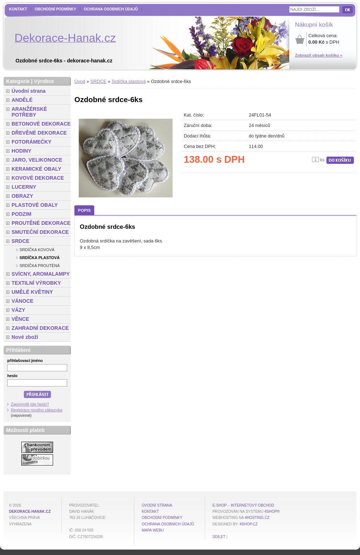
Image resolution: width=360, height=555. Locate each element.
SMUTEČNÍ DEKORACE (40, 232)
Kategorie (18, 81)
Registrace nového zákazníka (36, 410)
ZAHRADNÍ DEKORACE (40, 328)
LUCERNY (24, 187)
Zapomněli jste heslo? (30, 404)
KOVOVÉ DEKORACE (38, 178)
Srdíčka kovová (37, 250)
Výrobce (44, 81)
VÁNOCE (22, 301)
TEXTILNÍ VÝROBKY (36, 283)
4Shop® (271, 512)
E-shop (219, 505)
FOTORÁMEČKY (31, 142)
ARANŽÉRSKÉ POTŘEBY (29, 112)
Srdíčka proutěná (39, 265)
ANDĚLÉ (22, 100)
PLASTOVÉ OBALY (35, 205)
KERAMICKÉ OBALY (36, 169)
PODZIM (21, 214)
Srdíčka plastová (129, 81)
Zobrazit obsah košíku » (318, 55)
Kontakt (18, 9)
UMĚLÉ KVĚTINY (32, 292)
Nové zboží (25, 337)
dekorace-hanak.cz (30, 512)
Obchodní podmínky (55, 9)
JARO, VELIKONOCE (37, 160)
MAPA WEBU (153, 530)
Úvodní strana (28, 91)
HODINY (21, 151)
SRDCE (98, 81)
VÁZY (18, 310)
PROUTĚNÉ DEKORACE (41, 223)
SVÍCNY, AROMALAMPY (41, 274)
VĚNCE (20, 319)
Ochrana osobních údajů (111, 9)
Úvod (79, 81)
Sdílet (218, 537)
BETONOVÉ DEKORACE (41, 124)
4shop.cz (249, 524)
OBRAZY (22, 196)
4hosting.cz (257, 518)
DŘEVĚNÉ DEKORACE (39, 133)
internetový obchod (252, 505)
